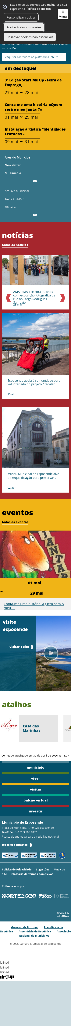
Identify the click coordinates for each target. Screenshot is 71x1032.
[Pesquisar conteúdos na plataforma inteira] (62, 57)
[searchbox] (34, 57)
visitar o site (19, 646)
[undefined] (9, 978)
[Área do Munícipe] (35, 158)
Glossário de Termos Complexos (32, 874)
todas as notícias (15, 245)
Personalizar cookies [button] (21, 17)
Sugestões (42, 869)
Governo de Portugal (24, 927)
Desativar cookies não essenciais (29, 37)
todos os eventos (15, 522)
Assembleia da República (35, 931)
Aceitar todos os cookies (23, 27)
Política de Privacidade (16, 869)
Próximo (61, 298)
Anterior (10, 298)
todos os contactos (14, 845)
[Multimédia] (35, 173)
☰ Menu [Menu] (63, 14)
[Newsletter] (35, 166)
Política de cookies (39, 9)
